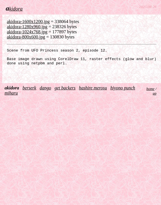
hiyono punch (122, 92)
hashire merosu (93, 92)
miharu (11, 97)
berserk (29, 92)
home (150, 93)
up (154, 97)
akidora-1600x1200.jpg (28, 21)
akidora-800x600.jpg (26, 36)
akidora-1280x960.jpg (27, 26)
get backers (65, 92)
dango (45, 92)
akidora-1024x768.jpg (27, 31)
